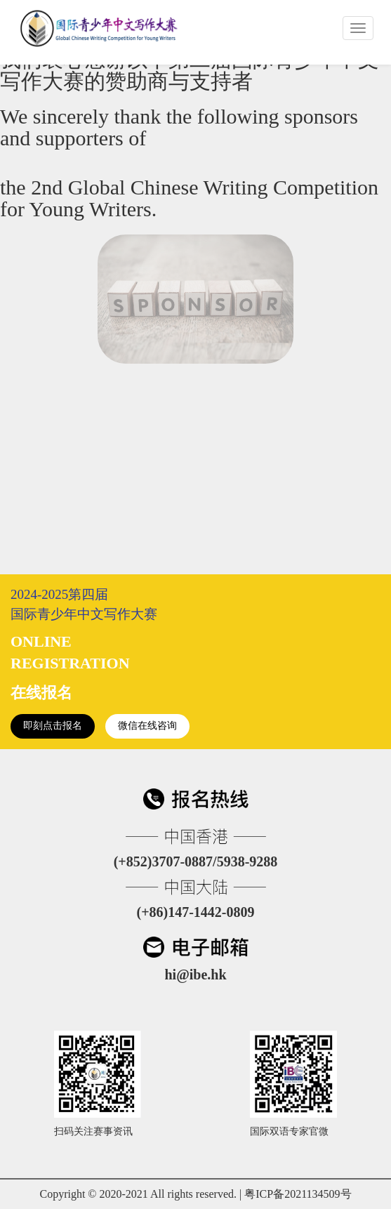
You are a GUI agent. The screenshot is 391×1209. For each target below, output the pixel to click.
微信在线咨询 (147, 725)
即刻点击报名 (52, 725)
